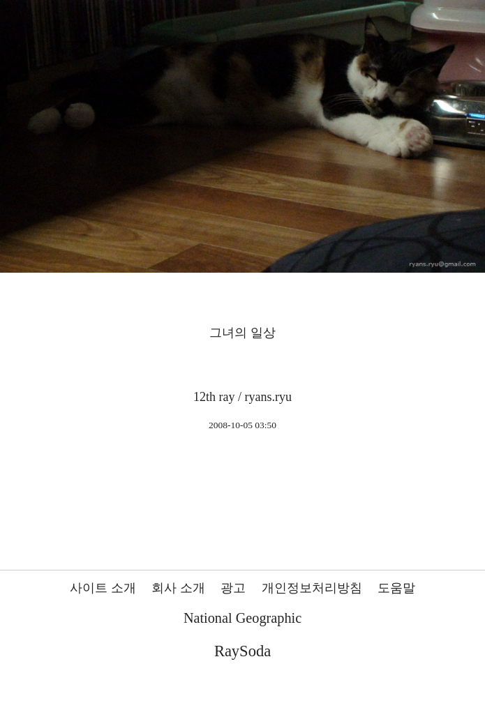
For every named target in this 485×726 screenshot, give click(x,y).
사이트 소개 (103, 588)
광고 (233, 588)
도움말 (396, 588)
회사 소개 (178, 588)
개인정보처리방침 (312, 588)
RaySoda (242, 651)
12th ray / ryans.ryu (242, 397)
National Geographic (242, 618)
